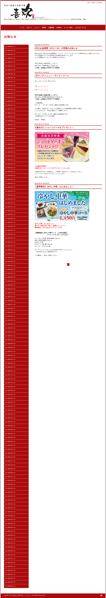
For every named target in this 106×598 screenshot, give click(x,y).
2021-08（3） (12, 218)
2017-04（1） (12, 402)
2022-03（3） (12, 191)
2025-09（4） (12, 74)
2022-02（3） (12, 195)
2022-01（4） (12, 199)
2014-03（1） (12, 523)
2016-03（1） (12, 449)
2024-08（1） (12, 120)
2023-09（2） (12, 140)
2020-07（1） (12, 265)
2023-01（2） (12, 156)
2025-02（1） (12, 101)
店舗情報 (51, 27)
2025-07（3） (12, 81)
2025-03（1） (12, 97)
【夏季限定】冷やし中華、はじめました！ (54, 187)
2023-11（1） (12, 136)
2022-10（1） (12, 167)
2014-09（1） (12, 515)
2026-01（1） (12, 58)
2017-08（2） (12, 390)
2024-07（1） (12, 124)
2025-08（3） (12, 77)
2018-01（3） (12, 371)
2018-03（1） (12, 363)
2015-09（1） (12, 468)
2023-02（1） (12, 152)
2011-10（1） (12, 562)
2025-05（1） (12, 89)
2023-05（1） (12, 148)
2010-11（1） (12, 574)
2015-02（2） (12, 496)
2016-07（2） (12, 433)
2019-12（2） (12, 289)
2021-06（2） (12, 226)
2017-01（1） (12, 414)
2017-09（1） (12, 386)
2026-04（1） (12, 46)
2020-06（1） (12, 269)
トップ (22, 27)
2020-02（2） (12, 281)
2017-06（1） (12, 398)
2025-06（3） (12, 85)
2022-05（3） (12, 183)
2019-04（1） (12, 316)
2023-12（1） (12, 132)
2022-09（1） (12, 171)
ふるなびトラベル (80, 27)
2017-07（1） (12, 394)
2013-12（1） (12, 531)
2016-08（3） (12, 429)
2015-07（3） (12, 476)
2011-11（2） (12, 558)
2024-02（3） (12, 128)
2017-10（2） (12, 382)
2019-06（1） (12, 308)
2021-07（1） (12, 222)
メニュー (37, 27)
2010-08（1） (12, 582)
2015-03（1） (12, 492)
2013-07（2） (12, 539)
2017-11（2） (12, 378)
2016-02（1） (12, 453)
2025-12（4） (12, 62)
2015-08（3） (12, 472)
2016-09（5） (12, 425)
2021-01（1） (12, 246)
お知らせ (29, 27)
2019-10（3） (12, 296)
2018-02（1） (12, 367)
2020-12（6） (12, 249)
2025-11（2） (12, 66)
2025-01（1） (12, 105)
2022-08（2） (12, 175)
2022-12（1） (12, 160)
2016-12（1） (12, 418)
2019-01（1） (12, 328)
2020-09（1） (12, 257)
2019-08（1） (12, 300)
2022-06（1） (12, 179)
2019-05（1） (12, 312)
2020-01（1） (12, 285)
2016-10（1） (12, 421)
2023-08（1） (12, 144)
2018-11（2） (12, 335)
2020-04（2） (12, 277)
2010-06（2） (12, 586)
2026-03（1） (12, 50)
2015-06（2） (12, 480)
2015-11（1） (12, 461)
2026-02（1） (12, 54)
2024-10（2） (12, 117)
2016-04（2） (12, 445)
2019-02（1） (12, 324)
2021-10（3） (12, 210)
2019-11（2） (12, 292)
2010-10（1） (12, 578)
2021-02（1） (12, 242)
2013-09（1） (12, 535)
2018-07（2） (12, 351)
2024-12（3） (12, 109)
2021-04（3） (12, 234)
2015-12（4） (12, 457)
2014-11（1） (12, 508)
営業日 (44, 27)
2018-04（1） (12, 359)
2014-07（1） (12, 519)
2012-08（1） (12, 547)
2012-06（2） (12, 551)
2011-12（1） (12, 554)
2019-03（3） (12, 320)
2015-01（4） (12, 500)
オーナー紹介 (68, 27)
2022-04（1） (12, 187)
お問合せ (59, 27)
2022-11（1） (12, 163)
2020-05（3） (12, 273)
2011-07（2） (12, 570)
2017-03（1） (12, 406)
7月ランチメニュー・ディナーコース (52, 76)
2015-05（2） (12, 484)
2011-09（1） (12, 566)
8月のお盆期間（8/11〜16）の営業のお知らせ (56, 48)
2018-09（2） (12, 343)
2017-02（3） (12, 410)
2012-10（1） (12, 543)
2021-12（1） (12, 203)
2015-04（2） (12, 488)
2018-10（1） (12, 339)
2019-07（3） (12, 304)
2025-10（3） (12, 70)
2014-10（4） (12, 511)
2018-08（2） (12, 347)
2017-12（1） (12, 375)
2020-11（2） (12, 253)
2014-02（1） (12, 527)
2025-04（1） (12, 93)
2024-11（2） (12, 113)
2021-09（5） (12, 214)
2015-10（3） (12, 464)
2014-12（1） (12, 504)
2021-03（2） (12, 238)
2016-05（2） (12, 441)
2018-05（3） (12, 355)
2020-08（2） (12, 261)
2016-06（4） (12, 437)
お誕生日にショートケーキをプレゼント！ (54, 127)
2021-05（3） (12, 230)
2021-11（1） (12, 206)
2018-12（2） (12, 332)
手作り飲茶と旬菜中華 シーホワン (20, 595)
